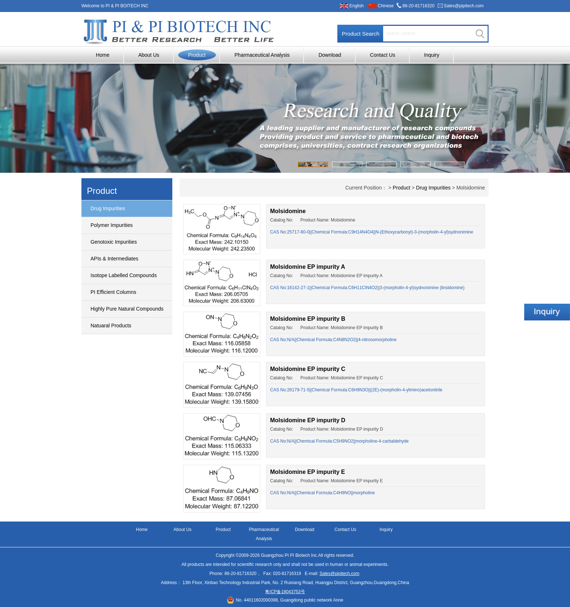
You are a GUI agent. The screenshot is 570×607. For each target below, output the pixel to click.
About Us (148, 55)
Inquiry (431, 55)
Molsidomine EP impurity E (307, 472)
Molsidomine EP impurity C (307, 369)
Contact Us (382, 55)
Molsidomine (288, 211)
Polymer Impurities (112, 225)
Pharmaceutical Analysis (262, 55)
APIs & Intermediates (115, 258)
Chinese (386, 5)
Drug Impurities (108, 208)
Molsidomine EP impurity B (307, 319)
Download (329, 55)
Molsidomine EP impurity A (307, 267)
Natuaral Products (111, 325)
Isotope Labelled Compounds (124, 275)
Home (102, 55)
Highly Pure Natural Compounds (127, 309)
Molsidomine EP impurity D (307, 420)
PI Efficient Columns (113, 292)
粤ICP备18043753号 (285, 591)
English (356, 5)
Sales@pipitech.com (464, 5)
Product (196, 55)
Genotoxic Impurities (114, 242)
